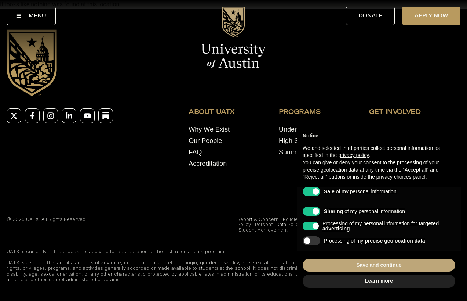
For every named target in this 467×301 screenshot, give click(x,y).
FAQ (195, 152)
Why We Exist (209, 129)
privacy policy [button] (353, 155)
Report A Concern (258, 219)
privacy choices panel (401, 177)
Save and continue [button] (379, 265)
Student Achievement (263, 230)
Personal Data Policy (278, 224)
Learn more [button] (379, 281)
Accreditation (208, 163)
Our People (205, 140)
